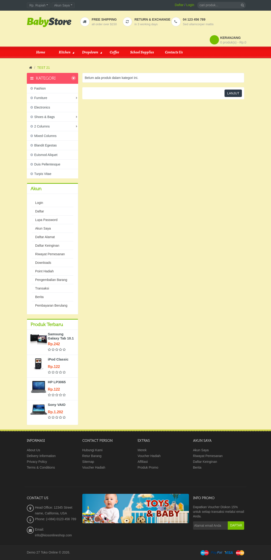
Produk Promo (148, 467)
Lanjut (233, 93)
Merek (142, 450)
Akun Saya (43, 228)
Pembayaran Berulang (51, 305)
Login (190, 5)
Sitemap (88, 462)
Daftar (179, 5)
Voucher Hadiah (93, 467)
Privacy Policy (37, 462)
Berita (39, 297)
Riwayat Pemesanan (50, 254)
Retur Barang (92, 456)
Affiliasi (143, 462)
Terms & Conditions (41, 467)
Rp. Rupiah (38, 5)
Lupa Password (46, 220)
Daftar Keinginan (47, 245)
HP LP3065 (57, 382)
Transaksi (42, 288)
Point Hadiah (44, 271)
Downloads (43, 262)
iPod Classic (58, 359)
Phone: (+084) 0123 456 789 (55, 519)
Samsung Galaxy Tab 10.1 (61, 336)
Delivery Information (41, 456)
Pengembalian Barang (51, 280)
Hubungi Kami (92, 450)
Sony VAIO (56, 405)
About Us (33, 450)
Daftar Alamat (45, 237)
